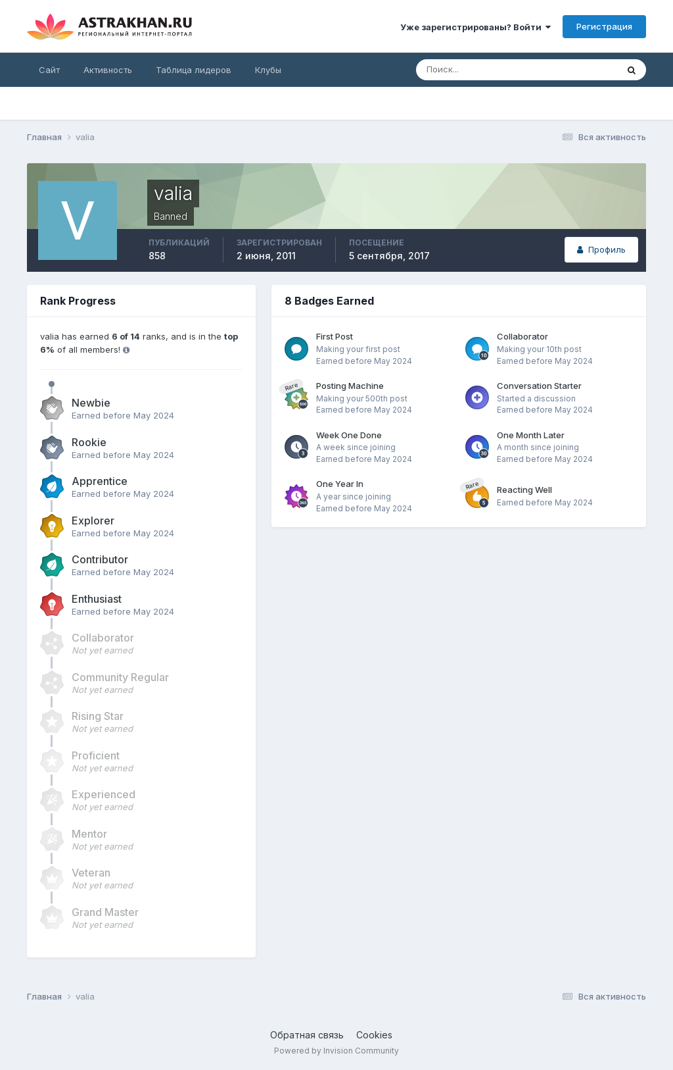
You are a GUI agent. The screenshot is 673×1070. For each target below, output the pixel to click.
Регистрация (604, 26)
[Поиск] (474, 69)
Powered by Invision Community (336, 1051)
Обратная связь (307, 1034)
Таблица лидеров (193, 69)
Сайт (49, 69)
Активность (107, 69)
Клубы (268, 69)
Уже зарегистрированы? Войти (475, 27)
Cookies (374, 1034)
